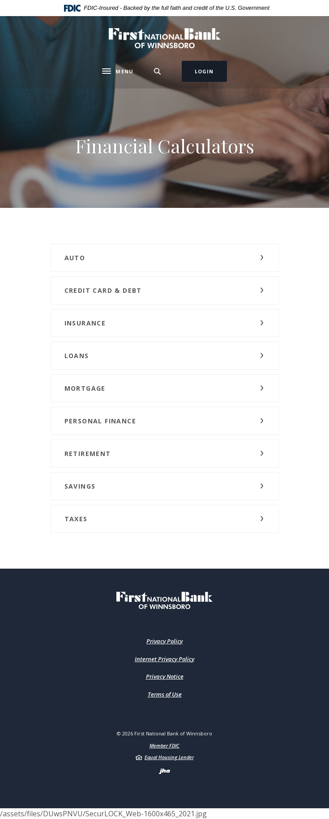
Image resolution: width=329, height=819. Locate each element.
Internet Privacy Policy (164, 659)
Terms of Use (165, 694)
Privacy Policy (164, 641)
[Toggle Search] (157, 71)
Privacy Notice (165, 676)
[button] (165, 258)
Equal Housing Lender (169, 757)
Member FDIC (164, 745)
